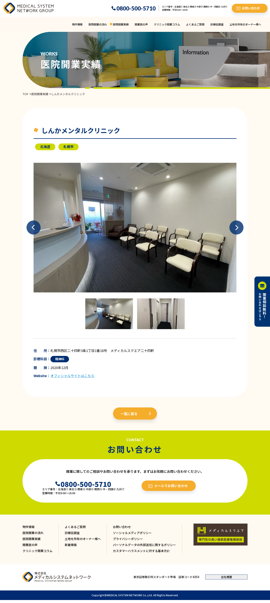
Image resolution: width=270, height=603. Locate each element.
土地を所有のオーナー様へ (245, 24)
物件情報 (77, 24)
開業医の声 (141, 24)
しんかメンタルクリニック (68, 94)
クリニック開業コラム (167, 24)
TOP (25, 94)
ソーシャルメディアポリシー (132, 533)
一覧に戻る (129, 413)
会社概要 (226, 577)
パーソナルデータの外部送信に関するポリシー (144, 544)
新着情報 (71, 544)
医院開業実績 (121, 24)
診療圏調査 (217, 24)
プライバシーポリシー (128, 538)
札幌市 (68, 146)
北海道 (45, 146)
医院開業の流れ (97, 24)
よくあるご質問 (195, 24)
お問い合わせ (122, 527)
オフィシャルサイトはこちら (72, 375)
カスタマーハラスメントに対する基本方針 (141, 550)
